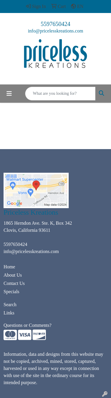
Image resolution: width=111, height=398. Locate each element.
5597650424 (55, 24)
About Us (13, 275)
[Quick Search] (60, 93)
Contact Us (14, 283)
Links (9, 312)
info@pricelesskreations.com (55, 30)
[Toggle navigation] (9, 93)
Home (9, 266)
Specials (11, 291)
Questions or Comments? (28, 325)
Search (10, 304)
